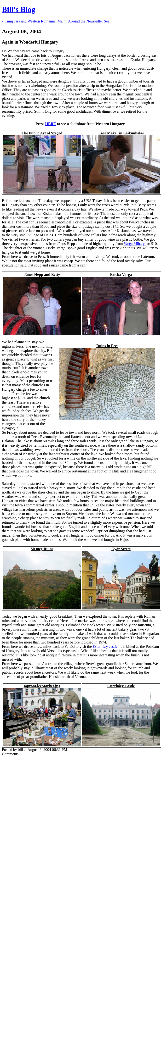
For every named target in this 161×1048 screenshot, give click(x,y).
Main (62, 21)
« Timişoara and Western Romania (28, 21)
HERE (50, 124)
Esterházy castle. (106, 646)
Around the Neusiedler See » (90, 21)
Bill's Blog (18, 9)
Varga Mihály (134, 244)
